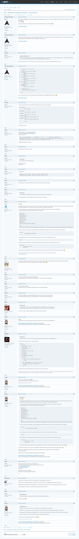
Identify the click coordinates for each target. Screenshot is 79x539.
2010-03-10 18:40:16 (22, 274)
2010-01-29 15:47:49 (22, 52)
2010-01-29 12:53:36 (22, 34)
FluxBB (73, 534)
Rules (8, 7)
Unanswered (73, 9)
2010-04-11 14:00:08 (22, 333)
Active (69, 9)
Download (75, 1)
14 (21, 14)
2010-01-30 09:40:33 (22, 102)
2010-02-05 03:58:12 (22, 146)
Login (19, 7)
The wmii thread (33, 12)
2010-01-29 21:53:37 (22, 66)
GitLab (60, 1)
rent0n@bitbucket (29, 323)
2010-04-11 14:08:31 (22, 377)
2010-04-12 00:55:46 (22, 478)
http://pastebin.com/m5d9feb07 (29, 133)
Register (15, 7)
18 (28, 14)
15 (24, 14)
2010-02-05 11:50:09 (22, 180)
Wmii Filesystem (24, 467)
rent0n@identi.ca (36, 323)
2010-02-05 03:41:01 (22, 129)
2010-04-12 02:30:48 (22, 491)
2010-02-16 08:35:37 (22, 258)
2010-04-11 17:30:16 (22, 394)
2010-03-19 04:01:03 (22, 293)
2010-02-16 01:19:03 (22, 201)
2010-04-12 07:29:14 (22, 503)
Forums (52, 1)
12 (17, 14)
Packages (47, 1)
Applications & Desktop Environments (17, 12)
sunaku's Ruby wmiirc (25, 466)
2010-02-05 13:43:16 (22, 189)
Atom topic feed (72, 533)
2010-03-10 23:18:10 (22, 283)
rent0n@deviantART (21, 323)
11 (15, 14)
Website (7, 30)
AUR (70, 1)
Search (11, 7)
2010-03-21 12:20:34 (22, 302)
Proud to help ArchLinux (22, 26)
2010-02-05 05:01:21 (22, 169)
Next (31, 14)
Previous (8, 14)
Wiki (57, 1)
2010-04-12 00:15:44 (22, 461)
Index (5, 7)
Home (42, 1)
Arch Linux (7, 2)
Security (65, 1)
